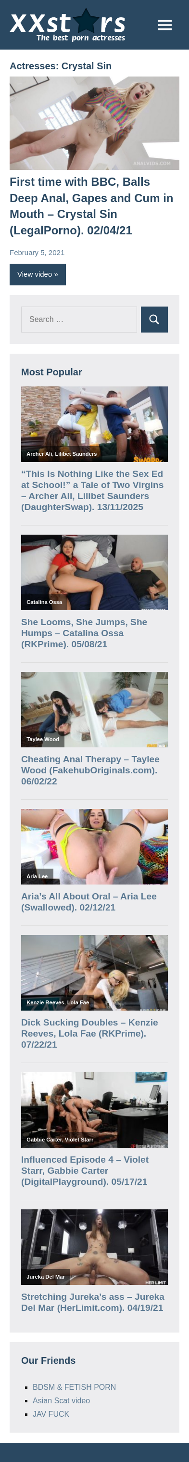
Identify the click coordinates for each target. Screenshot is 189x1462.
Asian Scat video (61, 1401)
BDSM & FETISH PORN (74, 1387)
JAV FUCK (51, 1414)
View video (34, 274)
